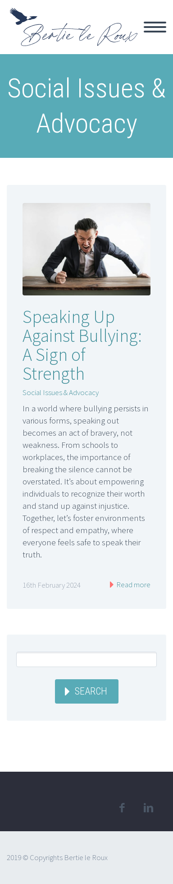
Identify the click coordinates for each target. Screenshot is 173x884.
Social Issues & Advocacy (61, 392)
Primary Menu (155, 27)
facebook (121, 808)
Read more (132, 584)
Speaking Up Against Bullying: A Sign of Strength (82, 345)
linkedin (148, 808)
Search (91, 691)
